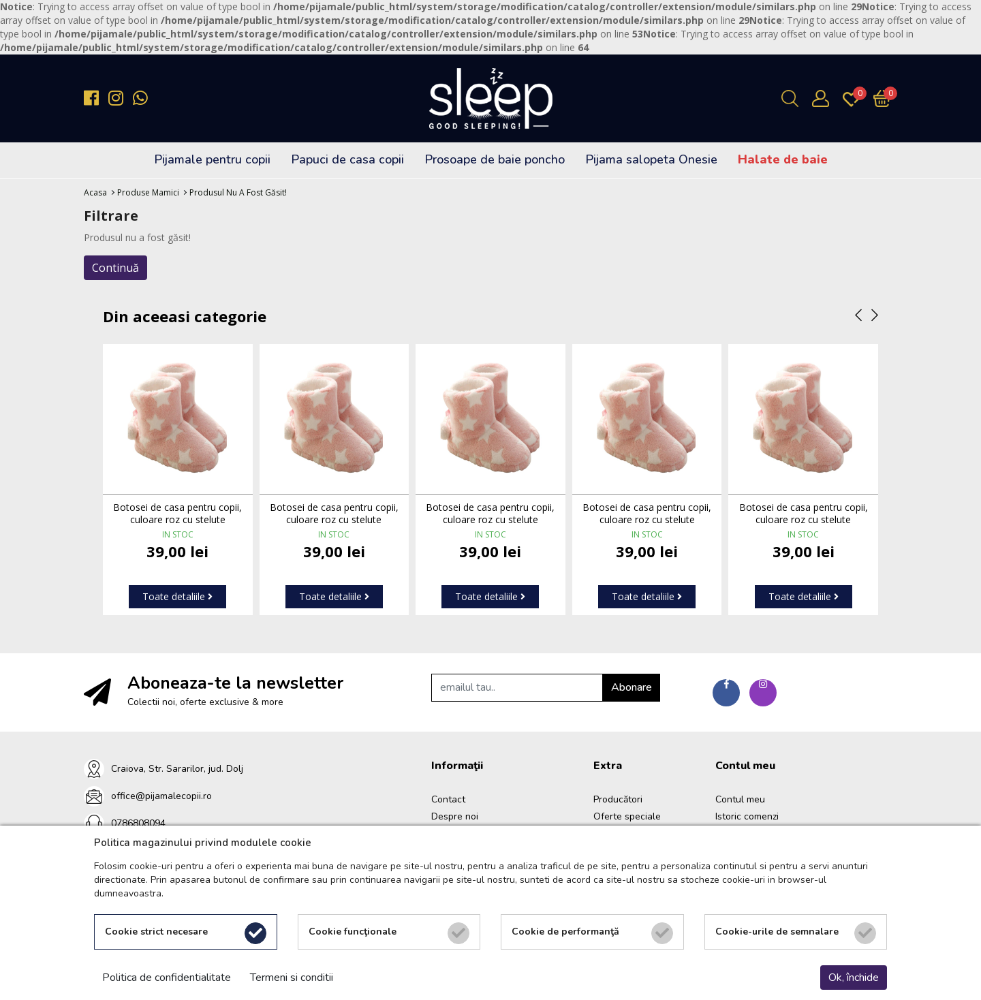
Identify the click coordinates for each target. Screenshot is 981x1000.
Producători (617, 799)
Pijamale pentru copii (212, 159)
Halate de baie (783, 159)
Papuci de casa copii (347, 159)
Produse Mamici (148, 192)
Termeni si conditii (291, 977)
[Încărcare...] (885, 98)
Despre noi (454, 816)
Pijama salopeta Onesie (651, 159)
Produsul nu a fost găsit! (238, 192)
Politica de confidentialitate (166, 977)
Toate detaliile (177, 596)
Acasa (95, 192)
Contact (448, 799)
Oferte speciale (627, 816)
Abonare (631, 687)
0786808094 (138, 823)
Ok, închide (853, 977)
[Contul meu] (824, 98)
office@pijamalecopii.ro (161, 796)
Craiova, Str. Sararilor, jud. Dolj (177, 768)
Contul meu (740, 799)
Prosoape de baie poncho (494, 159)
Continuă (115, 267)
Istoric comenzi (747, 816)
